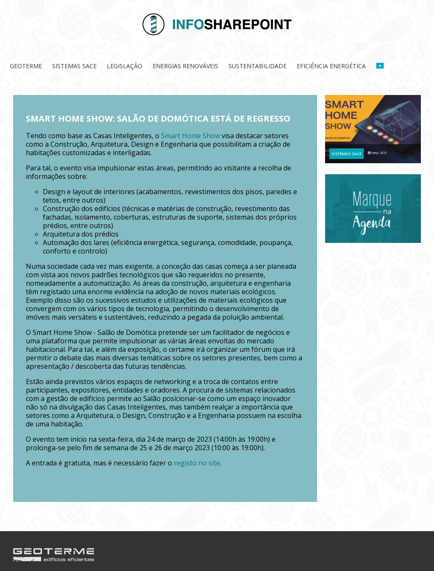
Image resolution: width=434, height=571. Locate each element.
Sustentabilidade (257, 66)
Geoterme (26, 66)
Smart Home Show (190, 135)
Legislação (124, 66)
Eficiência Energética (331, 66)
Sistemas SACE (74, 66)
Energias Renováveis (185, 66)
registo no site (197, 463)
